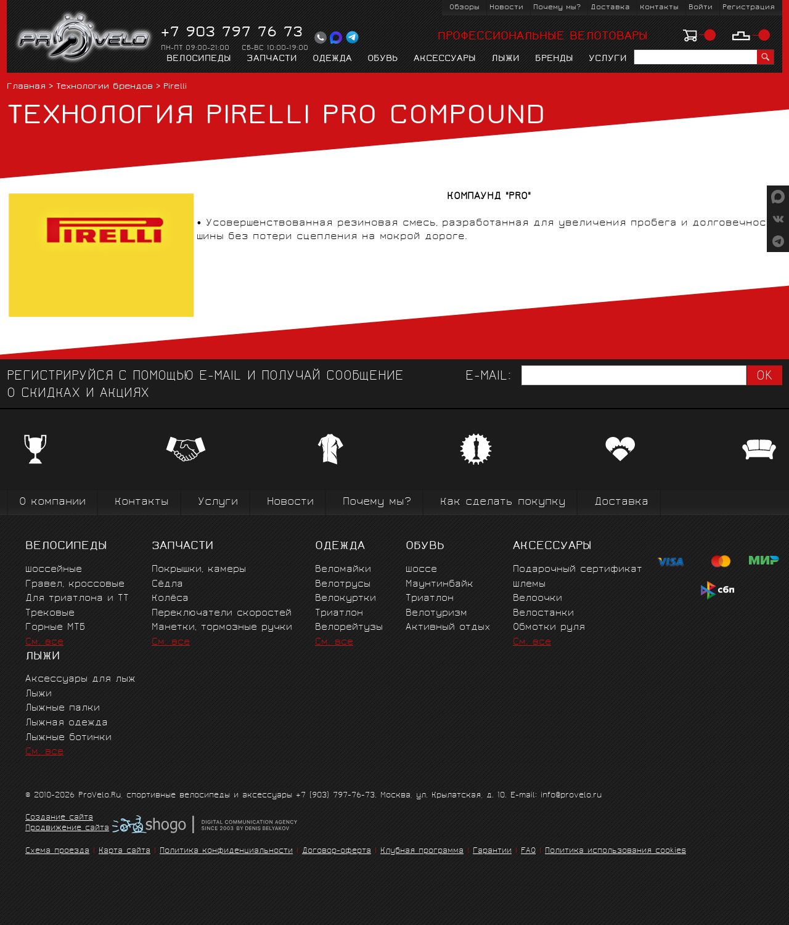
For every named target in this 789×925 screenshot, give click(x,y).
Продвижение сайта (67, 829)
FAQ (528, 851)
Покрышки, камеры (199, 569)
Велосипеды (198, 59)
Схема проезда (57, 851)
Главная (26, 87)
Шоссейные (53, 569)
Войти (701, 7)
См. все (44, 642)
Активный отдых (448, 627)
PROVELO (84, 38)
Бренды (554, 59)
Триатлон (339, 613)
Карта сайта (124, 851)
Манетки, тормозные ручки (222, 627)
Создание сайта (59, 818)
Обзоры (464, 7)
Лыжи (505, 59)
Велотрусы (342, 584)
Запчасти (272, 59)
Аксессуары (445, 59)
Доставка (610, 7)
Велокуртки (345, 598)
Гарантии (492, 851)
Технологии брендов (104, 87)
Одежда (332, 59)
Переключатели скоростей (222, 613)
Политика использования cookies (615, 851)
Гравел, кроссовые (75, 584)
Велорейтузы (349, 627)
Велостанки (543, 613)
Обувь (382, 59)
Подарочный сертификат (577, 569)
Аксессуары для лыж (80, 679)
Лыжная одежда (66, 723)
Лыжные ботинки (68, 737)
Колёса (170, 598)
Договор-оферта (336, 851)
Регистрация (748, 7)
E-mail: (488, 377)
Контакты (659, 7)
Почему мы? (557, 7)
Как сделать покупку (502, 502)
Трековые (50, 613)
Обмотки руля (549, 627)
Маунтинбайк (439, 584)
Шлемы (529, 584)
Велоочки (537, 598)
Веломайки (343, 569)
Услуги (608, 59)
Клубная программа (422, 851)
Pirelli (175, 87)
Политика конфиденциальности (226, 851)
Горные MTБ (55, 627)
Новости (506, 7)
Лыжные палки (62, 708)
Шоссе (421, 569)
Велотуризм (436, 613)
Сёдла (167, 584)
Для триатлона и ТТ (77, 598)
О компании (52, 502)
